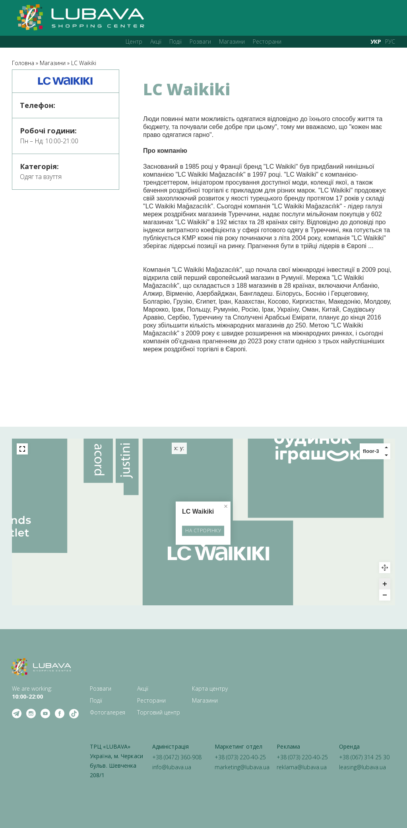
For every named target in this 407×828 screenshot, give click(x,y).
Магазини (232, 41)
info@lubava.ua (171, 767)
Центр (134, 41)
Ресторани (267, 41)
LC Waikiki (83, 63)
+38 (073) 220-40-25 (240, 757)
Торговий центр (158, 712)
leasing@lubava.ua (362, 767)
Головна (23, 63)
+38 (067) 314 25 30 (364, 757)
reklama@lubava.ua (302, 767)
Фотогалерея (107, 712)
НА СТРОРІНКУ (203, 532)
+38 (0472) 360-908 (177, 757)
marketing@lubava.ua (242, 767)
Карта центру (210, 688)
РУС (390, 41)
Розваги (200, 41)
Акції (155, 41)
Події (175, 41)
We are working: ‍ (32, 692)
